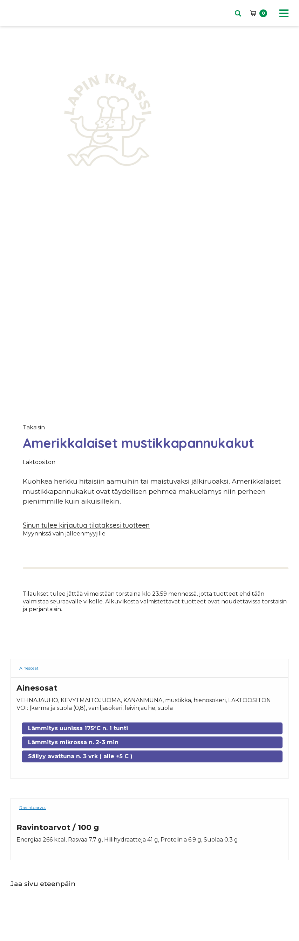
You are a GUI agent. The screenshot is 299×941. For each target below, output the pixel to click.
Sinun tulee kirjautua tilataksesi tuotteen (86, 525)
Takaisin (34, 427)
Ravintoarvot (32, 807)
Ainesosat (29, 668)
